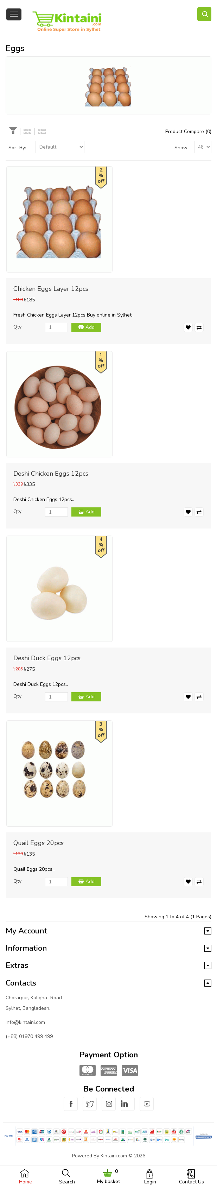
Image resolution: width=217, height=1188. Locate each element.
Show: (181, 147)
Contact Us (191, 1181)
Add (90, 327)
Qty (17, 327)
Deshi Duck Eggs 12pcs (47, 658)
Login (150, 1181)
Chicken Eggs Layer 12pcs (50, 289)
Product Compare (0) (188, 131)
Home (25, 1181)
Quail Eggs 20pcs (38, 843)
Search (67, 1181)
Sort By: (17, 147)
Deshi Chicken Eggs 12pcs (50, 473)
